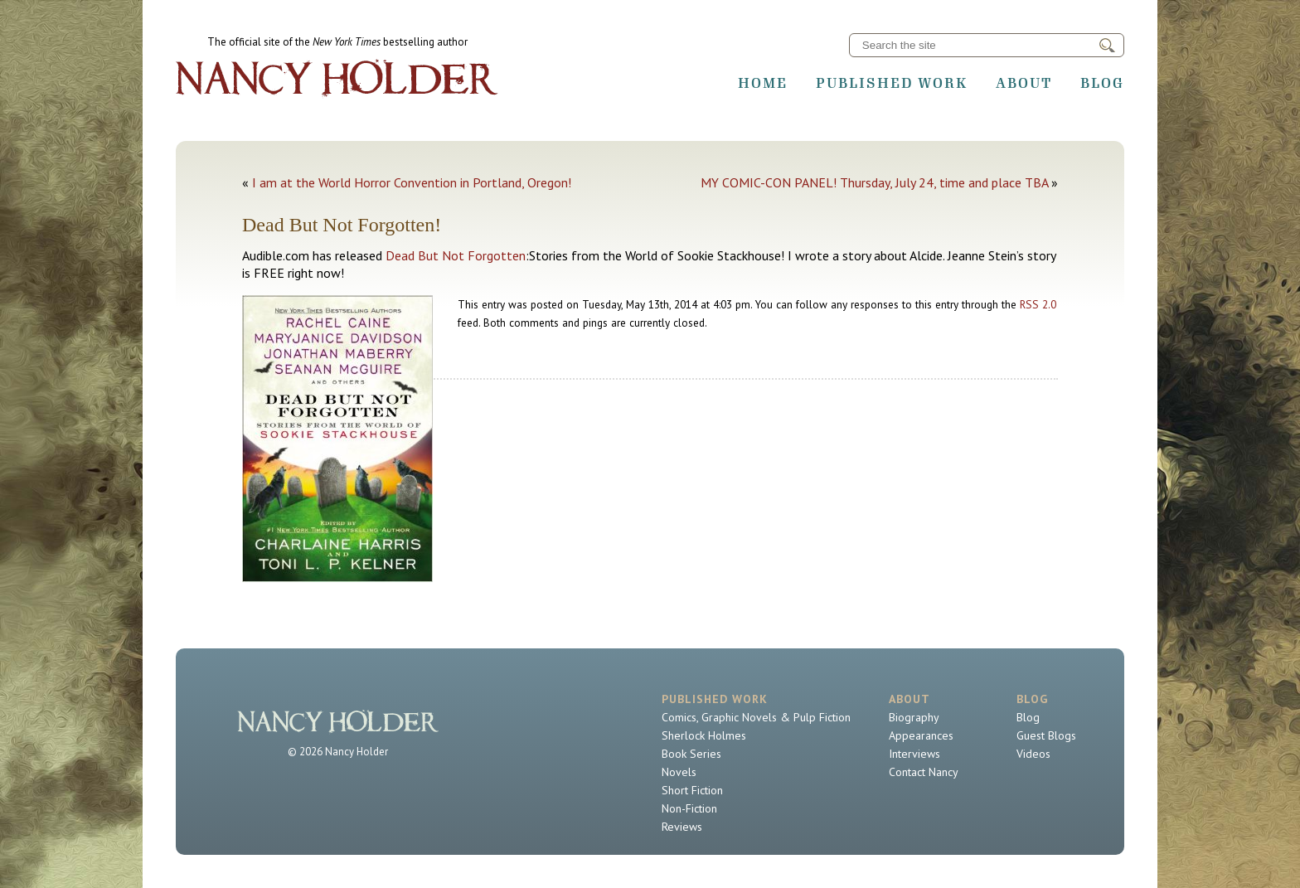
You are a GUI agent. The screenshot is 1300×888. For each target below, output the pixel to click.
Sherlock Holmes (704, 735)
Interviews (914, 753)
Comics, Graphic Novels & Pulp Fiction (756, 717)
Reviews (682, 826)
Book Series (691, 753)
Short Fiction (692, 790)
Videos (1033, 753)
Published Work (892, 83)
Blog (1102, 83)
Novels (679, 771)
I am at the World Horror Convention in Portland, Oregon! (411, 182)
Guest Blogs (1046, 735)
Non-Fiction (689, 808)
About (1024, 83)
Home (763, 83)
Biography (914, 717)
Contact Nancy (923, 771)
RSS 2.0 (1038, 304)
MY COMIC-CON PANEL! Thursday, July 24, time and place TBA (874, 182)
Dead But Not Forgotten (456, 255)
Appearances (921, 735)
